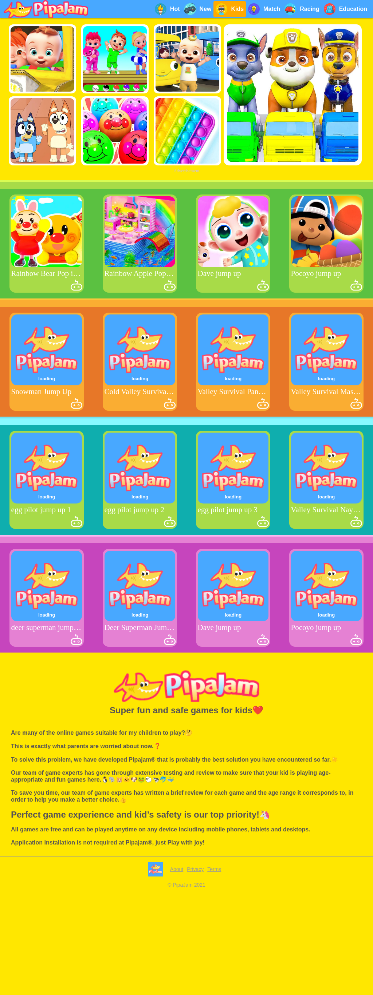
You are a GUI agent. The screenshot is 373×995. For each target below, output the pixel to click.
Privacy (195, 869)
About (177, 869)
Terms (214, 869)
